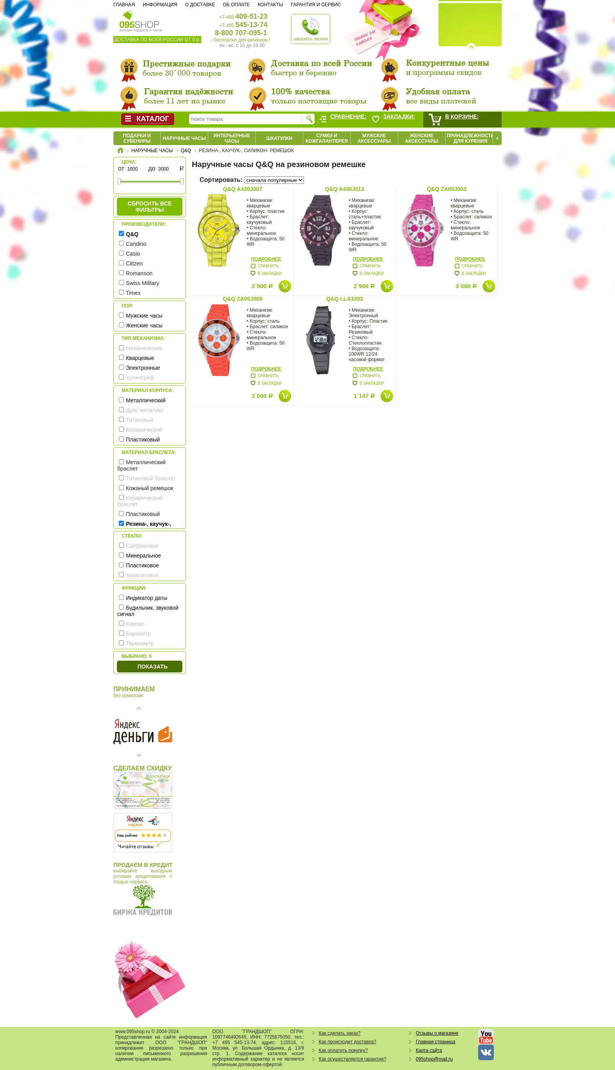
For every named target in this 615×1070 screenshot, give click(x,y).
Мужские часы (144, 315)
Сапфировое (142, 546)
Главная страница (435, 1042)
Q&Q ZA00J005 (242, 299)
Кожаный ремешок (149, 488)
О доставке (200, 4)
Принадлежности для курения (470, 138)
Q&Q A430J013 (344, 189)
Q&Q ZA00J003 (446, 189)
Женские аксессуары (422, 138)
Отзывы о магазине (437, 1033)
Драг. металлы (144, 410)
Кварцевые (140, 358)
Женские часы (144, 325)
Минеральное (143, 555)
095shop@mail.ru (434, 1059)
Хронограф (140, 377)
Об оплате (236, 4)
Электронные (143, 368)
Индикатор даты (146, 598)
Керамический (144, 430)
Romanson (139, 273)
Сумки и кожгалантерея (327, 138)
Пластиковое (142, 565)
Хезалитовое (142, 575)
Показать (152, 666)
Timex (133, 293)
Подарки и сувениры (137, 138)
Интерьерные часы (231, 138)
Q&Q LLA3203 (344, 299)
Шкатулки (279, 138)
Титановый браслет (151, 478)
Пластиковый (143, 439)
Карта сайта (429, 1050)
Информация (160, 4)
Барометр (138, 633)
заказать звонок (310, 29)
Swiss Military (142, 283)
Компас (135, 624)
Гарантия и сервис (316, 4)
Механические (144, 348)
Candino (136, 244)
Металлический (146, 400)
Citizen (134, 263)
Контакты (270, 4)
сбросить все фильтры (150, 206)
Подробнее (266, 259)
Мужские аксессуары (374, 138)
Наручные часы (184, 138)
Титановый (140, 420)
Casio (133, 254)
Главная (124, 4)
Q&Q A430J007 (242, 189)
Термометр (140, 643)
